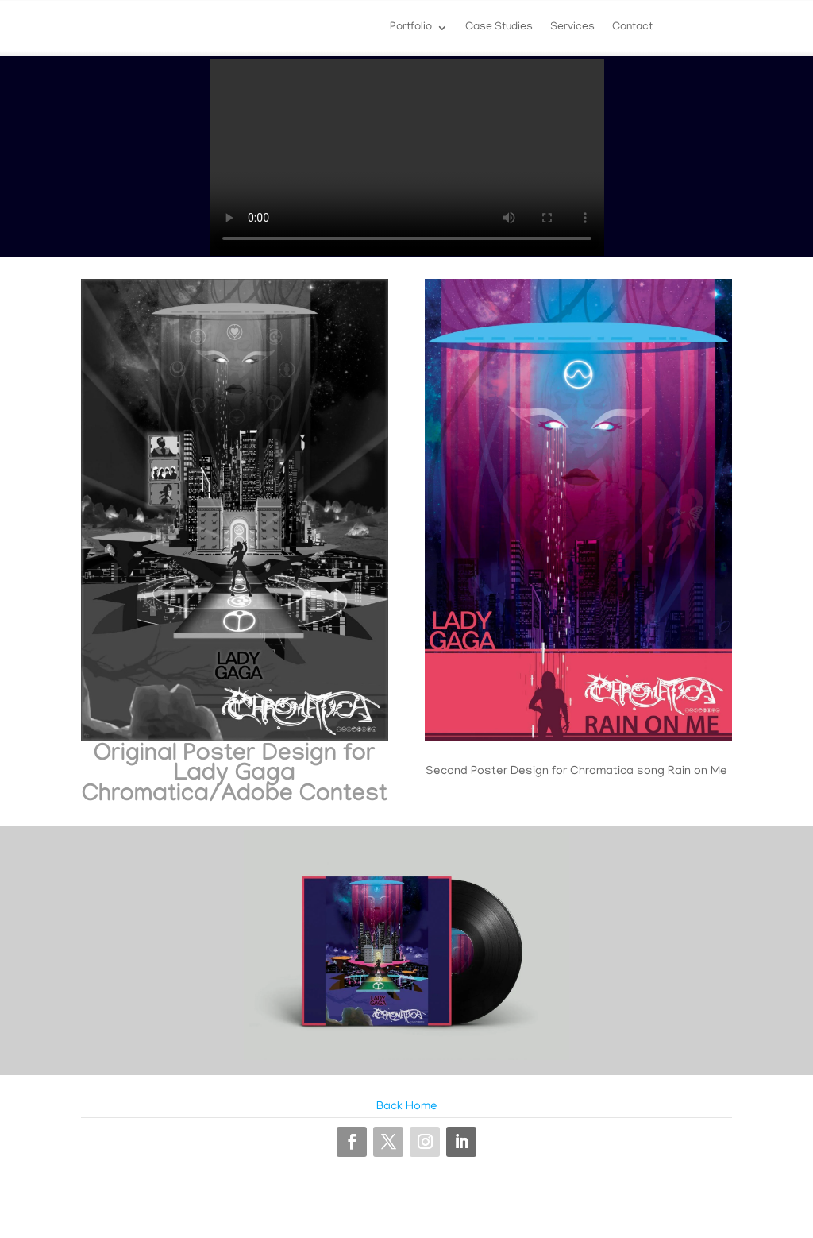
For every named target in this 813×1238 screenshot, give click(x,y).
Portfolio (411, 27)
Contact (632, 27)
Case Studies (499, 27)
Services (572, 27)
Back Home (406, 1107)
